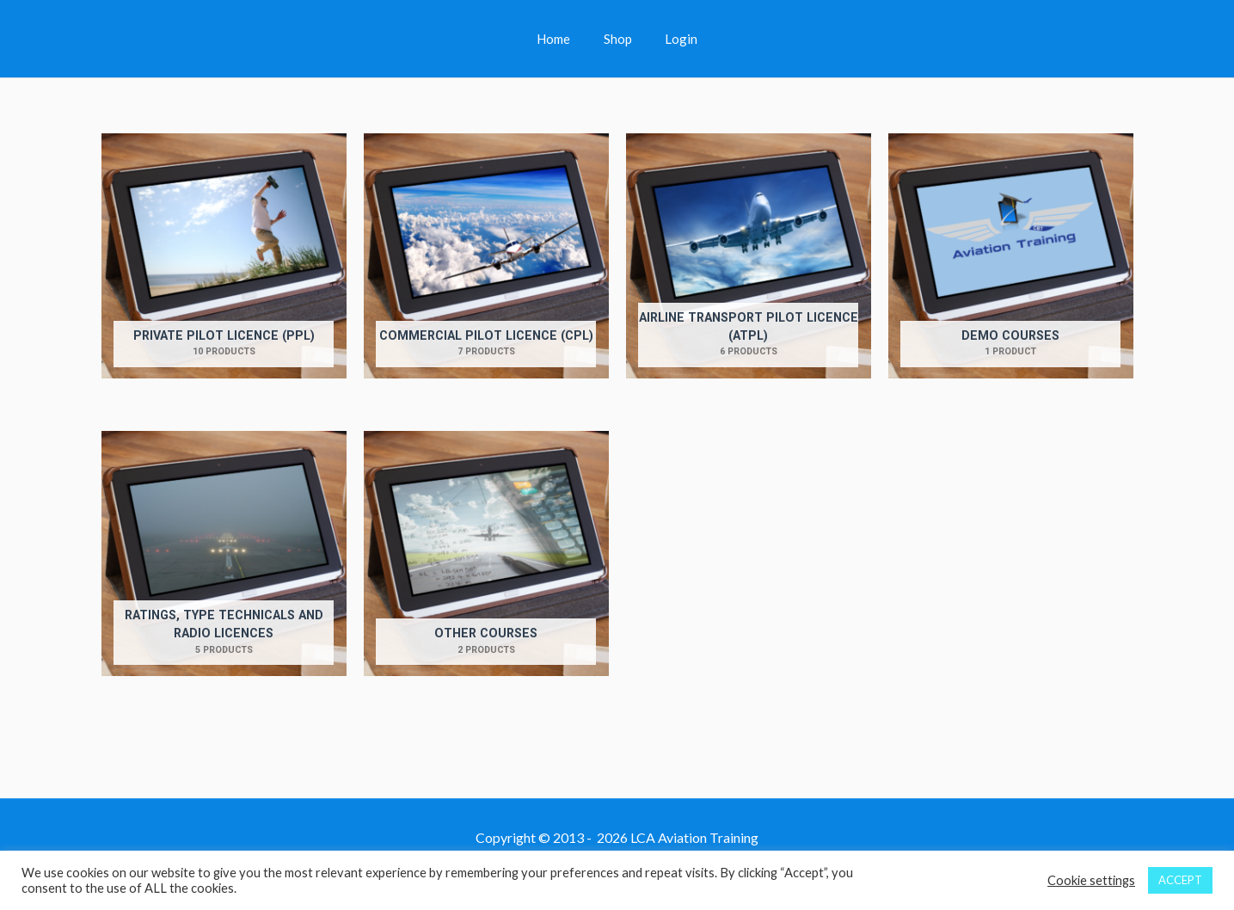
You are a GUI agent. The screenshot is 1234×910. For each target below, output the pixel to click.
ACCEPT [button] (1180, 880)
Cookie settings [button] (1091, 880)
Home (561, 38)
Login (674, 38)
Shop (618, 38)
